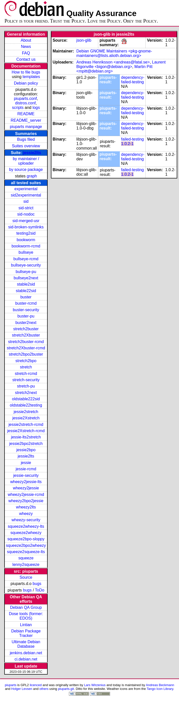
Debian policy (26, 83)
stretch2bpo (26, 361)
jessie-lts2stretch (26, 437)
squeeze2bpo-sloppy (26, 539)
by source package (26, 169)
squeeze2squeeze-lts (26, 552)
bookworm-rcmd (26, 246)
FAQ (26, 53)
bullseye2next (26, 278)
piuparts (10, 685)
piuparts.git (66, 689)
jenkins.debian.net (26, 653)
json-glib (84, 40)
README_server (26, 120)
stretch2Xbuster (26, 335)
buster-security (26, 310)
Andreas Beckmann (160, 685)
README (25, 114)
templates (31, 77)
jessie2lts (32, 153)
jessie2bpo (26, 450)
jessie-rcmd (26, 469)
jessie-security (26, 475)
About (26, 40)
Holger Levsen (21, 689)
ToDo (39, 590)
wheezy (26, 513)
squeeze (26, 558)
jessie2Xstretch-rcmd (26, 431)
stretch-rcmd (26, 373)
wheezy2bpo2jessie (26, 501)
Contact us (25, 59)
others (43, 689)
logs (36, 107)
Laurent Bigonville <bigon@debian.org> (121, 64)
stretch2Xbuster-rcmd (26, 348)
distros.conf (25, 103)
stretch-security (25, 380)
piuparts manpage (26, 126)
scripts (18, 107)
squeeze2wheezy (26, 533)
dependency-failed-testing (132, 79)
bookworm (26, 240)
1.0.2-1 (127, 144)
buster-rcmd (26, 303)
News (26, 46)
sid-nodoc (26, 214)
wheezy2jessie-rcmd (26, 494)
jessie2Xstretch (26, 418)
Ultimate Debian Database (26, 644)
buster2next (26, 322)
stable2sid (26, 284)
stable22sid (26, 291)
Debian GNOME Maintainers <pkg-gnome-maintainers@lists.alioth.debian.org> (114, 53)
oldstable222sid (26, 399)
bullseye (26, 252)
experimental (26, 189)
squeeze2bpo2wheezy (26, 545)
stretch (26, 367)
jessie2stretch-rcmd (26, 424)
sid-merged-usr (26, 221)
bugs (37, 583)
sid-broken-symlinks (26, 227)
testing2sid (26, 233)
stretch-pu (26, 386)
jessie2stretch (26, 412)
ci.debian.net (26, 659)
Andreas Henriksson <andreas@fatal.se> (113, 62)
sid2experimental (26, 195)
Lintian (26, 625)
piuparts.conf (25, 98)
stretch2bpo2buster (26, 354)
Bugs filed (26, 139)
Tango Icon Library (160, 689)
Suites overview (26, 146)
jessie (26, 463)
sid (25, 201)
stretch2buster (26, 329)
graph (32, 176)
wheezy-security (26, 520)
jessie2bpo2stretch (26, 443)
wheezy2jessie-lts (26, 482)
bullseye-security (26, 265)
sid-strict (26, 208)
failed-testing (132, 139)
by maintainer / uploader (26, 161)
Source (26, 577)
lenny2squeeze (26, 564)
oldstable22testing (26, 405)
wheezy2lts (26, 507)
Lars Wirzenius (95, 685)
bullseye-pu (26, 272)
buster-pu (26, 316)
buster (25, 297)
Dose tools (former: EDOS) (26, 616)
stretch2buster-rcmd (26, 342)
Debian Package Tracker (26, 633)
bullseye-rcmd (26, 259)
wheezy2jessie (26, 488)
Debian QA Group (26, 607)
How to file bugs (26, 72)
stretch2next (26, 392)
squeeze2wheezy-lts (26, 526)
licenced (36, 685)
